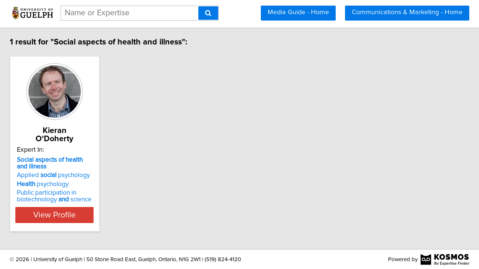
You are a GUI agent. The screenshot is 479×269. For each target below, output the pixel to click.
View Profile (69, 206)
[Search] (208, 13)
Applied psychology (58, 167)
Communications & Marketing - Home (407, 12)
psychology (48, 176)
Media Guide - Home (298, 12)
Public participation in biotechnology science (59, 188)
